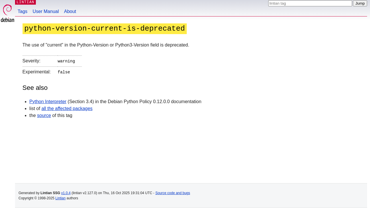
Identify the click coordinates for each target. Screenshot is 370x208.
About (70, 11)
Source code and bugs (172, 193)
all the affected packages (66, 107)
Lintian (61, 198)
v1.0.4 (66, 193)
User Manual (46, 11)
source (44, 114)
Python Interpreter (47, 100)
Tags (22, 11)
